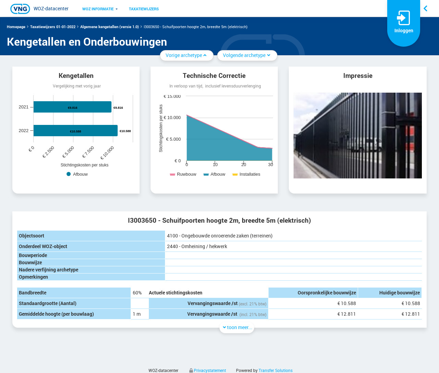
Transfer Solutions (276, 370)
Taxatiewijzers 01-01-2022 (52, 26)
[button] (97, 8)
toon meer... (237, 327)
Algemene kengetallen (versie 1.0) (109, 26)
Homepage (16, 26)
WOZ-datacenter (51, 8)
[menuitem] (97, 8)
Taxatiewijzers (144, 8)
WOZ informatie (98, 8)
